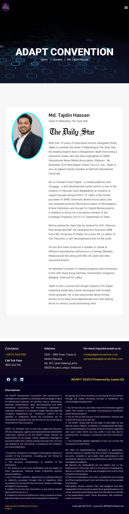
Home (44, 59)
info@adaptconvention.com (100, 354)
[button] (126, 7)
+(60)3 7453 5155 (15, 354)
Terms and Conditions (16, 506)
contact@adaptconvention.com (103, 359)
